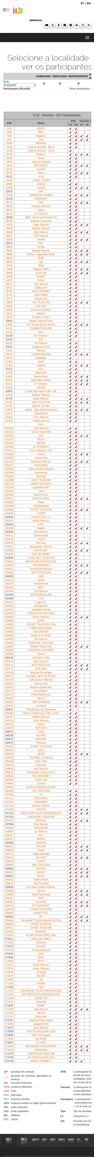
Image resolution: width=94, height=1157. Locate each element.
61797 (9, 406)
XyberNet (41, 1001)
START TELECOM (41, 924)
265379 (9, 694)
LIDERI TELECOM (41, 483)
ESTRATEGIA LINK (41, 594)
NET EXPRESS (41, 702)
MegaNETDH (41, 1024)
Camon (41, 579)
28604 (9, 258)
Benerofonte (41, 376)
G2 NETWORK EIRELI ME (41, 935)
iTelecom (41, 742)
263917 (9, 568)
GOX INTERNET (41, 554)
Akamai (41, 184)
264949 (9, 635)
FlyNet (40, 280)
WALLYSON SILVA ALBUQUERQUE (41, 813)
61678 (9, 394)
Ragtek (41, 528)
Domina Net (41, 683)
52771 (9, 298)
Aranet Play (41, 457)
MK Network (41, 531)
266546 (9, 776)
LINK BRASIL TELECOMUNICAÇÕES (41, 990)
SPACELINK (41, 827)
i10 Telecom (40, 831)
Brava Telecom (41, 520)
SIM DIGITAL (41, 494)
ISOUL (41, 876)
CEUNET (41, 946)
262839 (9, 491)
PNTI (41, 898)
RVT (41, 835)
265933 (9, 705)
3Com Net (41, 272)
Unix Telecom (41, 1027)
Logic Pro (41, 602)
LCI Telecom (41, 213)
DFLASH (41, 846)
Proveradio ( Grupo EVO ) (41, 772)
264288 (9, 587)
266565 (9, 779)
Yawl (41, 491)
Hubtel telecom (41, 420)
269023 (9, 879)
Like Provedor (41, 883)
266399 (9, 750)
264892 (9, 617)
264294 (9, 591)
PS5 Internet (41, 235)
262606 (9, 476)
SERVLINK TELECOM (41, 642)
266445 (9, 768)
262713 (9, 483)
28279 (9, 224)
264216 (9, 583)
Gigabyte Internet (41, 609)
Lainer (41, 750)
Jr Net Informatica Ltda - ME (40, 391)
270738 (9, 968)
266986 (9, 790)
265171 (9, 668)
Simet (41, 158)
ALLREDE (41, 1038)
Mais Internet (41, 824)
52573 (9, 283)
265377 (9, 691)
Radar (41, 502)
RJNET (41, 620)
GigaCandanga (41, 853)
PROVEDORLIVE (41, 694)
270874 (9, 975)
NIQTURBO (41, 465)
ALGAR (41, 169)
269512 (9, 927)
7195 (9, 135)
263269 (9, 528)
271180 (9, 983)
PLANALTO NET (41, 317)
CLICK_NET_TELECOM (40, 557)
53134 (9, 332)
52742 (9, 291)
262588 (9, 472)
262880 (9, 502)
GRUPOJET (41, 550)
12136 (9, 150)
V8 (40, 979)
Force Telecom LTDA (41, 450)
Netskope (41, 357)
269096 (9, 894)
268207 (9, 835)
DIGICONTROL (41, 498)
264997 (9, 646)
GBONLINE (41, 298)
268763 (9, 857)
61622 (9, 387)
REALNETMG (41, 631)
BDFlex (41, 839)
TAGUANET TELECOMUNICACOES (41, 920)
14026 (9, 158)
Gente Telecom (41, 617)
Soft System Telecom (41, 679)
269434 (9, 920)
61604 (9, 376)
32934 (9, 265)
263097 (9, 520)
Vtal (41, 139)
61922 (9, 417)
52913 (9, 317)
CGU (41, 369)
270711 (9, 964)
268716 (9, 853)
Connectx (41, 705)
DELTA (41, 698)
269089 (9, 890)
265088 (9, 654)
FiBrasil (41, 1012)
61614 (9, 383)
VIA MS (41, 387)
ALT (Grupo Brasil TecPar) (41, 324)
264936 (9, 628)
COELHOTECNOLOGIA (41, 613)
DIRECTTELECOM (41, 646)
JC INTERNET (41, 446)
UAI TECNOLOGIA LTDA (41, 1057)
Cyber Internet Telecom (41, 468)
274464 (9, 1046)
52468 (9, 276)
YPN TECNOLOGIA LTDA (41, 1031)
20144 (9, 180)
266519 (9, 772)
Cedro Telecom (41, 968)
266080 (9, 713)
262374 (9, 439)
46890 (9, 272)
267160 (9, 802)
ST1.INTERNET (41, 905)
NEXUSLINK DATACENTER (41, 1046)
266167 (9, 724)
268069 (9, 827)
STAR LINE (41, 779)
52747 (9, 295)
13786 (9, 154)
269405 (9, 913)
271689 (9, 1009)
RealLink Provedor (41, 635)
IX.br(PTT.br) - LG (41, 517)
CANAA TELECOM (41, 909)
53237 (9, 350)
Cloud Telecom (41, 964)
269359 (9, 909)
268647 (9, 846)
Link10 (41, 454)
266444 (9, 765)
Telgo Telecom (41, 224)
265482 (9, 702)
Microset (41, 542)
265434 (9, 698)
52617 (9, 287)
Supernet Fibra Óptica (41, 1020)
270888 (9, 979)
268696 (9, 850)
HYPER (41, 513)
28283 (9, 228)
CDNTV (41, 861)
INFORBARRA (41, 565)
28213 (9, 213)
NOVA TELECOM (41, 431)
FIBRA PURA (41, 879)
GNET (41, 587)
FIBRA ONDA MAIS (41, 628)
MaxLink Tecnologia (41, 672)
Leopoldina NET (41, 487)
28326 (9, 232)
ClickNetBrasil (41, 505)
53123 (9, 328)
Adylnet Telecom (41, 228)
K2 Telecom (41, 343)
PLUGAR (41, 901)
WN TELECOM (41, 302)
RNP (41, 132)
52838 (9, 302)
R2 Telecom (41, 335)
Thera (41, 172)
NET (41, 243)
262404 (9, 446)
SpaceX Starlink (41, 161)
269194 (9, 905)
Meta (41, 265)
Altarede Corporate (41, 221)
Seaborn (41, 154)
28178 (9, 202)
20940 (9, 184)
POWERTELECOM (41, 328)
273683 (9, 1038)
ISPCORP (41, 739)
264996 (9, 642)
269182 (9, 901)
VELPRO (41, 735)
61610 (9, 380)
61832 (9, 409)
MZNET (41, 872)
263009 (9, 509)
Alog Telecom (41, 661)
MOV (41, 524)
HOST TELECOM (41, 480)
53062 (9, 324)
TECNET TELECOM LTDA (41, 624)
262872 (9, 498)
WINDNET (41, 931)
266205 (9, 728)
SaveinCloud (41, 535)
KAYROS (41, 868)
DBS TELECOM (41, 864)
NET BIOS (41, 728)
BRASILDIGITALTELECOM (41, 561)
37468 (9, 269)
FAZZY (41, 439)
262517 (9, 465)
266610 (9, 787)
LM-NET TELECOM (41, 927)
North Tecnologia (41, 894)
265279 (9, 679)
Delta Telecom (41, 398)
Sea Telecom (41, 768)
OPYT (41, 961)
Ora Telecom (41, 591)
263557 (9, 546)
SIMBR (41, 1005)
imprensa (35, 20)
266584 (9, 783)
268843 (9, 861)
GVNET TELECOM (41, 746)
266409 (9, 753)
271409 (9, 994)
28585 (9, 246)
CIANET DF (41, 998)
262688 (9, 480)
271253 (9, 990)
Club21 (41, 654)
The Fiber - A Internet (41, 757)
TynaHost (41, 942)
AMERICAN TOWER (41, 195)
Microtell (41, 476)
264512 (9, 609)
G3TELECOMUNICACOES (41, 787)
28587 (9, 250)
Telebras (41, 350)
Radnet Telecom (41, 250)
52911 (9, 313)
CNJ (41, 598)
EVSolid (41, 972)
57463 (9, 361)
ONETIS (41, 809)
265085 (9, 650)
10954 (9, 143)
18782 (9, 172)
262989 (9, 505)
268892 (9, 864)
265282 (9, 683)
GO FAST (41, 857)
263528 (9, 539)
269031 (9, 883)
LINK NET (41, 306)
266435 (9, 757)
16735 (9, 169)
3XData (41, 983)
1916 (9, 132)
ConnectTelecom (41, 950)
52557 (9, 280)
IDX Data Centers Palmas (41, 887)
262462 (9, 457)
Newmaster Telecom (41, 546)
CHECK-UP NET (41, 406)
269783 (9, 931)
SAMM (41, 239)
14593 (9, 161)
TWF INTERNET (41, 776)
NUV (41, 424)
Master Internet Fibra (41, 320)
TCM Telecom (41, 428)
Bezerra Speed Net (41, 687)
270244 (9, 935)
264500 (9, 605)
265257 (9, 676)
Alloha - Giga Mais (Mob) (41, 254)
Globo (41, 258)
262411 (9, 450)
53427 (9, 354)
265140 (9, 661)
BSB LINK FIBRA (41, 938)
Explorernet (41, 472)
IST (41, 916)
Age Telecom (41, 1009)
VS (41, 794)
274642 (9, 1049)
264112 (9, 579)
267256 (9, 809)
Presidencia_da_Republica (41, 709)
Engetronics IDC (41, 346)
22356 (9, 187)
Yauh (41, 987)
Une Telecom (41, 283)
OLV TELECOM (41, 790)
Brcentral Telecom (41, 461)
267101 (9, 798)
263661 (9, 561)
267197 (9, 805)
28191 (9, 209)
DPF (41, 191)
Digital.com (41, 287)
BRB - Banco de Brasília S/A (41, 217)
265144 (9, 665)
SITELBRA (41, 668)
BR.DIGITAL (41, 165)
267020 (9, 794)
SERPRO (41, 143)
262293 (9, 428)
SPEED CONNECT (41, 1061)
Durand (41, 187)
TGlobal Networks (41, 354)
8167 (9, 139)
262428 (9, 454)
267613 (9, 820)
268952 (9, 872)
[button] (46, 25)
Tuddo (41, 850)
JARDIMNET (41, 802)
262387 (9, 443)
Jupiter (41, 209)
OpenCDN (41, 372)
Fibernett (41, 842)
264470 (9, 602)
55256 (9, 357)
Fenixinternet (41, 583)
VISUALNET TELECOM (41, 816)
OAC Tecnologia (41, 1035)
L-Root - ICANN (41, 180)
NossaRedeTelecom (41, 568)
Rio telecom (41, 639)
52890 (9, 309)
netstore (40, 313)
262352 (9, 431)
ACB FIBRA (41, 798)
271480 (9, 998)
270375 (9, 950)
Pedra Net (41, 1016)
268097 (9, 831)
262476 (9, 461)
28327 (9, 235)
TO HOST (41, 1042)
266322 (9, 746)
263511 (9, 535)
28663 (9, 261)
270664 (9, 961)
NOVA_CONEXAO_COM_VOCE (41, 713)
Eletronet (41, 820)
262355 (9, 435)
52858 (9, 306)
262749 (9, 487)
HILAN (41, 890)
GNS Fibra (41, 761)
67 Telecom (41, 383)
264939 (9, 631)
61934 (9, 420)
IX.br (41, 176)
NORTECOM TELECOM (41, 1053)
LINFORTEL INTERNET (41, 650)
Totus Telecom (41, 720)
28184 (9, 206)
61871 (9, 413)
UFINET (40, 276)
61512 (9, 365)
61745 (9, 402)
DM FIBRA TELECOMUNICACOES (41, 994)
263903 (9, 565)
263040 (9, 513)
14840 (9, 165)
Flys (41, 261)
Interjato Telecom (41, 206)
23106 (9, 195)
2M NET (40, 975)
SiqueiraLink (41, 413)
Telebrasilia (41, 1049)
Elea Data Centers (41, 380)
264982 (9, 639)
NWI (41, 202)
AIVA (41, 953)
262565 (9, 468)
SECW (41, 753)
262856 (9, 494)
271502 (9, 1001)
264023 (9, 572)
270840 (9, 972)
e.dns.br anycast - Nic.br (41, 150)
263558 (9, 550)
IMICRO (40, 443)
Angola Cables (41, 269)
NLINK (41, 246)
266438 (9, 761)
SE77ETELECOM (41, 572)
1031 (9, 128)
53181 (9, 343)
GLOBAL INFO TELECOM (41, 676)
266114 (9, 720)
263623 (9, 554)
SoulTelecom (41, 605)
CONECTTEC (41, 913)
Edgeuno (41, 135)
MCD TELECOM (41, 665)
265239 (9, 672)
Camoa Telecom (41, 805)
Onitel (41, 731)
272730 (9, 1016)
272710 (9, 1012)
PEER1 (41, 128)
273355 (9, 1024)
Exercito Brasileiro (41, 309)
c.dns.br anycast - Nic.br (41, 147)
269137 (9, 898)
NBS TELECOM (41, 402)
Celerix (41, 724)
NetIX (41, 361)
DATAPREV (41, 198)
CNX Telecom (41, 417)
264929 (9, 624)
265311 (9, 687)
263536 (9, 542)
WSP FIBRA (41, 295)
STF (41, 339)
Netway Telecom (41, 394)
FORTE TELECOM (41, 509)
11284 (9, 147)
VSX (41, 435)
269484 (9, 924)
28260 (9, 221)
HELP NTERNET (41, 291)
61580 (9, 372)
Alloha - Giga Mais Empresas (41, 409)
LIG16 (41, 539)
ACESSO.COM (41, 657)
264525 (9, 613)
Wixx (41, 332)
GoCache (41, 765)
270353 (9, 942)
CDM (41, 576)
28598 (9, 254)
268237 (9, 839)
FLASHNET (41, 691)
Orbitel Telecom (41, 716)
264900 (9, 620)
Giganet (41, 365)
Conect (41, 783)
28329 (9, 239)
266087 (9, 716)
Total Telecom (41, 232)
